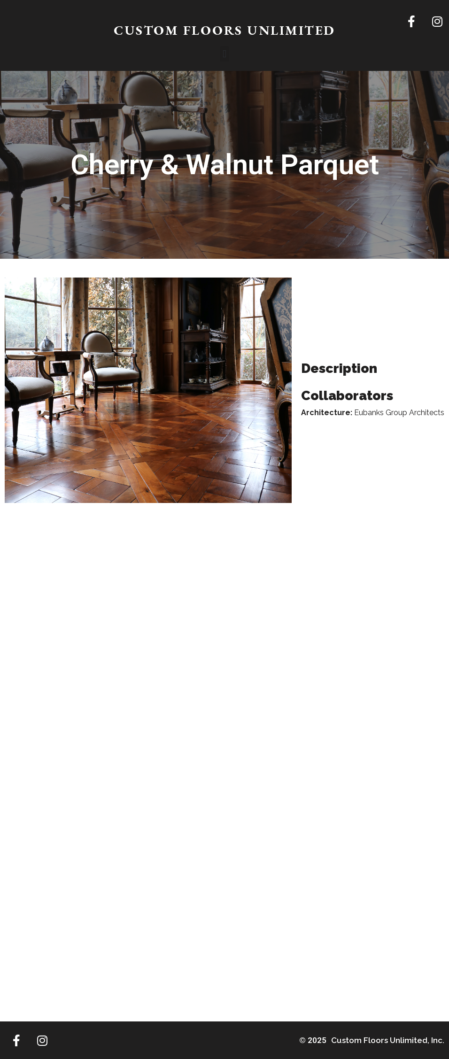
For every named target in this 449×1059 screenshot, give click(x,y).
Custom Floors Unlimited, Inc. (387, 1040)
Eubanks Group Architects (399, 412)
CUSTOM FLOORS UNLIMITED (224, 30)
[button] (224, 54)
